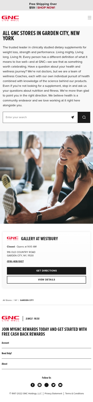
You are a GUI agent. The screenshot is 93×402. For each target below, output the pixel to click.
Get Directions (32, 269)
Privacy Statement (53, 393)
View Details (46, 279)
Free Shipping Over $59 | (43, 6)
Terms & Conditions (74, 393)
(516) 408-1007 (15, 261)
